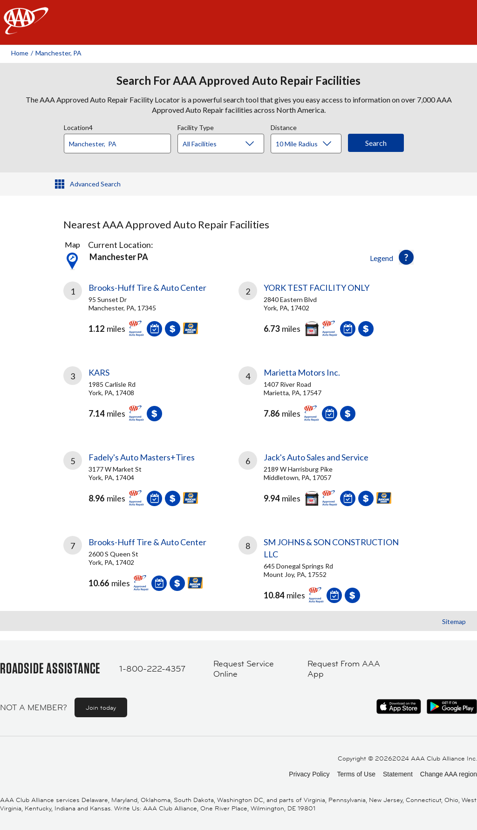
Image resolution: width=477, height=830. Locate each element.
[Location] (117, 143)
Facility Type (195, 126)
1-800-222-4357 (152, 669)
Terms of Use (356, 774)
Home (19, 53)
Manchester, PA (58, 53)
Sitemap (454, 621)
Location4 (78, 126)
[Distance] (309, 144)
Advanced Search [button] (95, 184)
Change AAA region (448, 774)
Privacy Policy (309, 774)
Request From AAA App (343, 669)
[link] (150, 312)
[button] (406, 257)
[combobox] (120, 141)
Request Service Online (243, 669)
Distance (284, 126)
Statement (398, 774)
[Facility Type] (228, 144)
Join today (101, 707)
